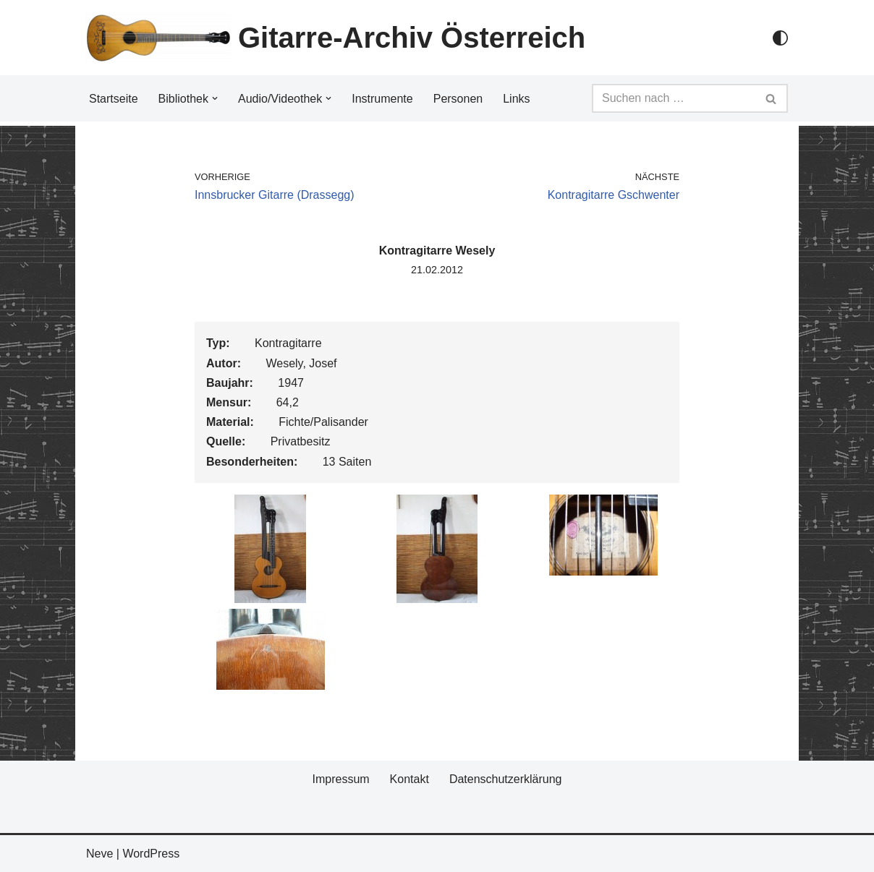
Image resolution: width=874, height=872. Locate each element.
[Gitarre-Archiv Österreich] (335, 37)
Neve (99, 853)
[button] (215, 98)
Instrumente (382, 99)
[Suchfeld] (673, 98)
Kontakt (409, 779)
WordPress (150, 853)
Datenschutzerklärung (505, 779)
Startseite (113, 99)
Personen (458, 99)
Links (516, 99)
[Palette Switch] (780, 38)
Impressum (340, 779)
